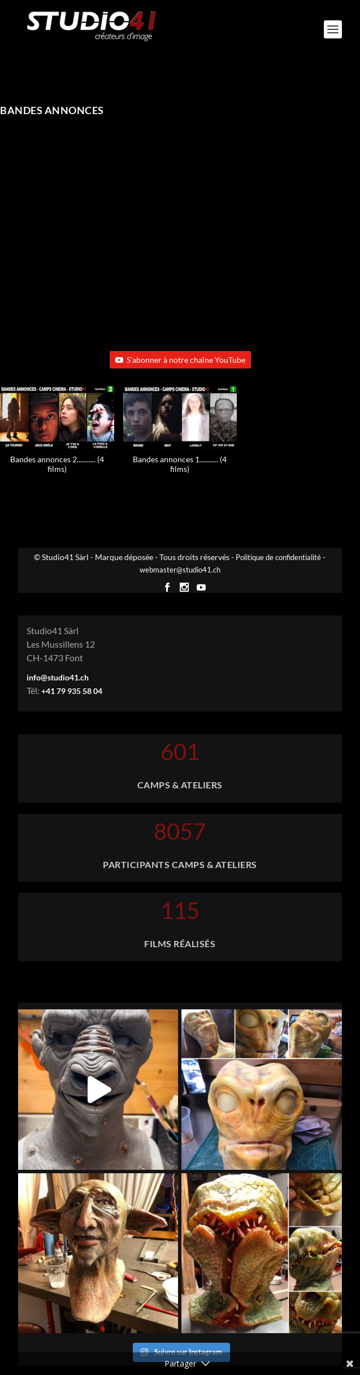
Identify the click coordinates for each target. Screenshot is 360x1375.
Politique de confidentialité (278, 557)
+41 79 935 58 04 (71, 691)
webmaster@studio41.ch (180, 569)
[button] (180, 435)
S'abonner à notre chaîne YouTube (180, 360)
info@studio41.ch (58, 677)
